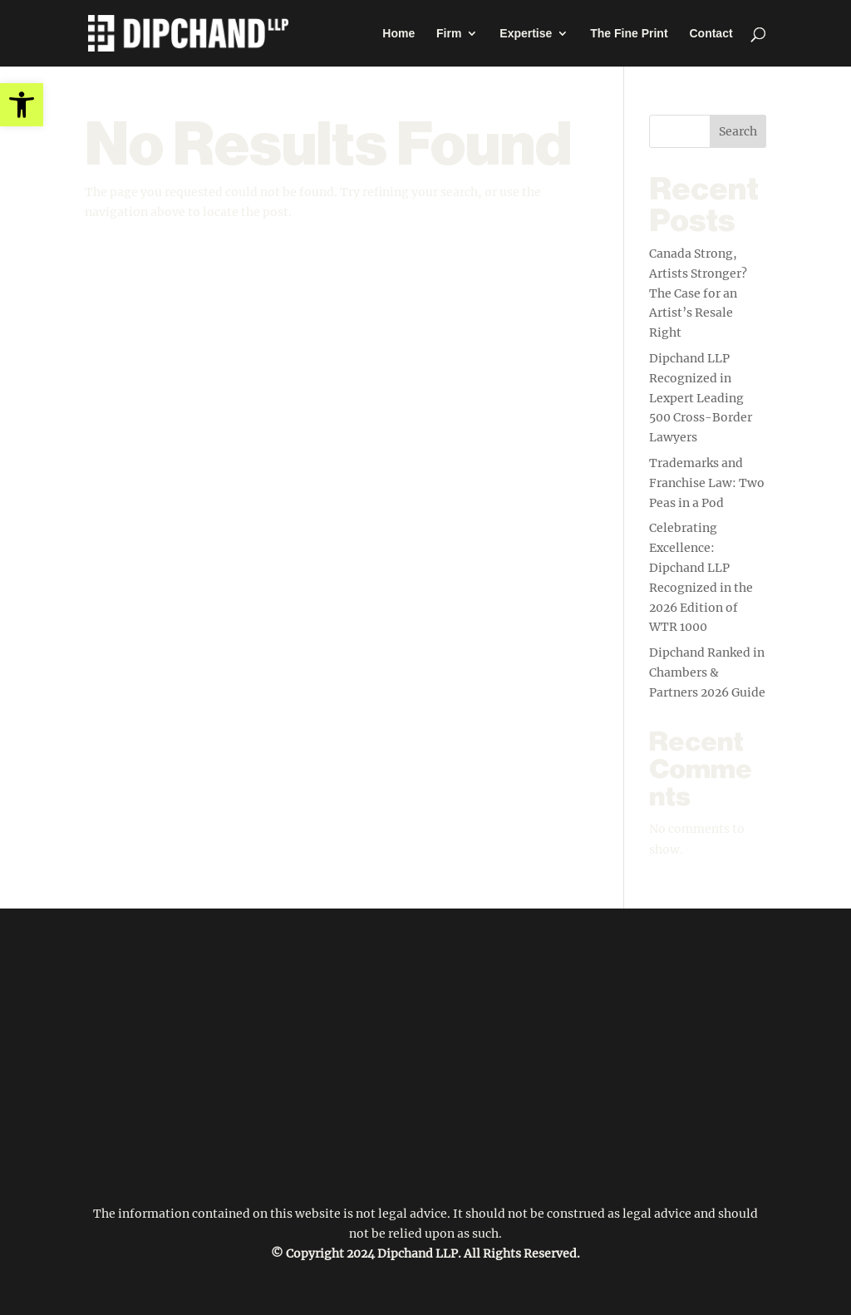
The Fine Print (628, 33)
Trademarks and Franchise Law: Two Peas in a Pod (707, 483)
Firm (448, 33)
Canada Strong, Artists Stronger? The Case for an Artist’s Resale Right (698, 293)
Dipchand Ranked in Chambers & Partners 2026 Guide (707, 672)
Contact (710, 33)
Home (398, 33)
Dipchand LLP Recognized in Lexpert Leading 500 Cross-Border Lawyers (700, 398)
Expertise (525, 33)
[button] (21, 104)
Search (738, 131)
